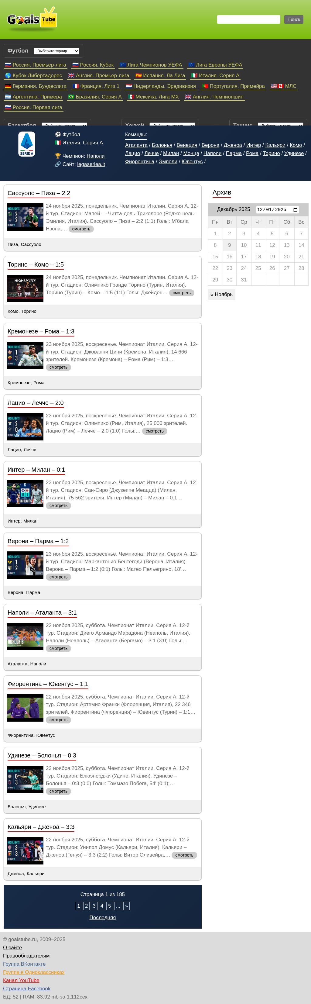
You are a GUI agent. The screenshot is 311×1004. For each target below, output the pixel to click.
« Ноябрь (221, 294)
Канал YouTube (21, 980)
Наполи (95, 156)
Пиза (13, 244)
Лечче (151, 153)
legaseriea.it (91, 164)
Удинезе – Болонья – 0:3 (42, 755)
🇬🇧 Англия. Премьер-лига (98, 75)
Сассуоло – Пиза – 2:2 (39, 193)
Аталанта (136, 145)
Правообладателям (26, 956)
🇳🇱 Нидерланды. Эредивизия (161, 86)
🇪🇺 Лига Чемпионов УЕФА (151, 65)
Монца (191, 153)
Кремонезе (19, 382)
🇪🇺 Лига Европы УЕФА (215, 65)
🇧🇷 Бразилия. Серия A (95, 97)
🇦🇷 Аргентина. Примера (33, 97)
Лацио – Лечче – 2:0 (36, 402)
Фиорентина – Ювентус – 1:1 (48, 684)
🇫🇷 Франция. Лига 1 (96, 86)
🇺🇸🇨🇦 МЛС (283, 86)
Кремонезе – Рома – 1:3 (41, 331)
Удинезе (294, 153)
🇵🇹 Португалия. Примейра (233, 86)
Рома (252, 153)
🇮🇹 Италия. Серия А (215, 75)
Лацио (132, 153)
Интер (253, 145)
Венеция (186, 145)
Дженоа (233, 145)
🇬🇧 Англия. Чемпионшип (214, 97)
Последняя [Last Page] (102, 917)
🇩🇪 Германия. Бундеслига (36, 86)
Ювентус (192, 161)
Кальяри (275, 145)
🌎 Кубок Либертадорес (33, 75)
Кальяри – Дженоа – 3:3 (41, 826)
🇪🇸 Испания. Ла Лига (160, 75)
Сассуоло (31, 244)
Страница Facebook (26, 989)
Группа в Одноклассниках (34, 972)
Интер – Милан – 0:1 (36, 469)
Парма (234, 153)
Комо (296, 145)
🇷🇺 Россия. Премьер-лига (35, 65)
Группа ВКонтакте (24, 964)
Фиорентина (139, 161)
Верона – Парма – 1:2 (38, 541)
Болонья (162, 145)
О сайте (12, 948)
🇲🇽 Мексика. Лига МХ (153, 97)
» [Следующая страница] (126, 906)
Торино (271, 153)
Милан (171, 153)
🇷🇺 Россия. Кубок (93, 65)
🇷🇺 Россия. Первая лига (33, 107)
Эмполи (168, 161)
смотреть (81, 228)
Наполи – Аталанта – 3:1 (42, 612)
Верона (211, 145)
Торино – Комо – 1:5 (36, 264)
